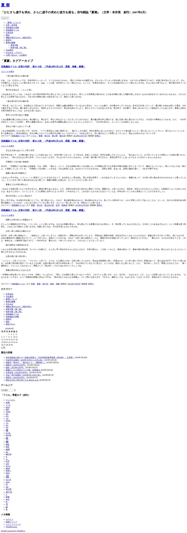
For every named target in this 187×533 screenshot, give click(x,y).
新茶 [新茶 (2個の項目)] (7, 427)
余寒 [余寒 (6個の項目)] (8, 403)
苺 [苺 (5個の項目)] (7, 484)
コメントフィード (13, 524)
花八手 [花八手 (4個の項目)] (8, 480)
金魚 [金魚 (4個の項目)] (7, 499)
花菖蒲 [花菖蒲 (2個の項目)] (8, 482)
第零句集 (14, 45)
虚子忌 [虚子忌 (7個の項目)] (9, 492)
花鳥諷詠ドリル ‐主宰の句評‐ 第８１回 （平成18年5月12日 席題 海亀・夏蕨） (43, 210)
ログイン (9, 519)
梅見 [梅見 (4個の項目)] (7, 447)
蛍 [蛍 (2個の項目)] (6, 494)
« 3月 (3, 347)
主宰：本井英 (11, 25)
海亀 (58, 284)
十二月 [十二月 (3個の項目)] (8, 405)
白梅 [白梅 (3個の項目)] (7, 464)
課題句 (8, 40)
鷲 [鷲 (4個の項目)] (7, 510)
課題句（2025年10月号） (16, 365)
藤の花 (62, 136)
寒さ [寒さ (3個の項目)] (7, 416)
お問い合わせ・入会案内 (16, 55)
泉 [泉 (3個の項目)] (6, 457)
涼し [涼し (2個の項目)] (7, 459)
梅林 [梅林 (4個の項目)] (7, 445)
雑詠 (8, 35)
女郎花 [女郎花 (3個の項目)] (8, 412)
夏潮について (11, 299)
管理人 (98, 136)
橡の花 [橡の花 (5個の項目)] (8, 454)
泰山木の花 (49, 205)
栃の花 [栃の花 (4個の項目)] (8, 435)
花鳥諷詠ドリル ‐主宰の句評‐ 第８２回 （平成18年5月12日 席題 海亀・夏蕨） (43, 141)
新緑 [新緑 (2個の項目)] (7, 425)
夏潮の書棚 (10, 43)
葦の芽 (55, 136)
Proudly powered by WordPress (13, 531)
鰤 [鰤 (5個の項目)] (7, 507)
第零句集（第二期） (19, 48)
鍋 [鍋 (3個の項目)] (6, 502)
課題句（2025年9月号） (16, 378)
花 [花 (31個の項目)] (7, 476)
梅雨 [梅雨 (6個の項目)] (8, 449)
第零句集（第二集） (14, 312)
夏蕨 (40, 136)
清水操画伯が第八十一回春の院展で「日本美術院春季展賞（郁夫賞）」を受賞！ (40, 357)
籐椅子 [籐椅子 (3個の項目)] (8, 468)
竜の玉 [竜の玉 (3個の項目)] (8, 466)
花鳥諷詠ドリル (12, 30)
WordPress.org (11, 527)
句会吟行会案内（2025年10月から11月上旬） (25, 360)
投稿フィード (11, 522)
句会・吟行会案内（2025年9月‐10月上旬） (24, 375)
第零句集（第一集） (14, 309)
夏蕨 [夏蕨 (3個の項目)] (7, 410)
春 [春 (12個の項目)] (7, 430)
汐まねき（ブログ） (14, 53)
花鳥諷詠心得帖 (12, 28)
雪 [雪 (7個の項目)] (7, 504)
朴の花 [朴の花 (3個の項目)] (8, 433)
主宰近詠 (9, 33)
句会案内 (9, 50)
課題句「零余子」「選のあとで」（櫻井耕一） (26, 363)
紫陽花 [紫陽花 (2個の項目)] (8, 473)
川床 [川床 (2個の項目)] (7, 418)
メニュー (5, 18)
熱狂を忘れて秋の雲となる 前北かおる (22, 380)
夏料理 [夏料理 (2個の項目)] (8, 407)
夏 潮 (5, 5)
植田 (52, 284)
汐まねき (9, 304)
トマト (34, 136)
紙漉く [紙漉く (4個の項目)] (8, 471)
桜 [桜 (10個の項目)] (7, 438)
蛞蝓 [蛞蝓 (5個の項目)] (8, 497)
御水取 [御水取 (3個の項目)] (8, 421)
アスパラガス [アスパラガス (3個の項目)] (10, 400)
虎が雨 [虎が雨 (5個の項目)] (8, 489)
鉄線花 (64, 205)
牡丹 (58, 205)
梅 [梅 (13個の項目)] (7, 441)
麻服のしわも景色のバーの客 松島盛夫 (23, 370)
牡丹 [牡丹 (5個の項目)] (8, 461)
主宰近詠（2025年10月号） (17, 373)
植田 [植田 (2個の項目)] (7, 452)
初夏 (33, 284)
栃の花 (45, 284)
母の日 (47, 136)
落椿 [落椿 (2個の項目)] (7, 487)
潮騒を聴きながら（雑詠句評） (19, 38)
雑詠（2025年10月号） (15, 368)
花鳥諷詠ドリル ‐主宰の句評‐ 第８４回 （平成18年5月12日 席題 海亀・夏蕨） (43, 66)
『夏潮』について (13, 23)
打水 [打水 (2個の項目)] (7, 423)
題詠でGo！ (11, 324)
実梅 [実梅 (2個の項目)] (7, 414)
